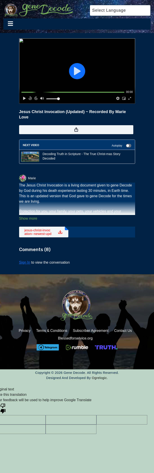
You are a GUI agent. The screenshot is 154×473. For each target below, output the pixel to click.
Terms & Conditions (51, 331)
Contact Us (123, 331)
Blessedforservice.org (75, 338)
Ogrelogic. (100, 378)
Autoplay (121, 145)
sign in (24, 262)
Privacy (24, 331)
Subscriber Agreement (90, 331)
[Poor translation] (3, 408)
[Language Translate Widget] (120, 10)
